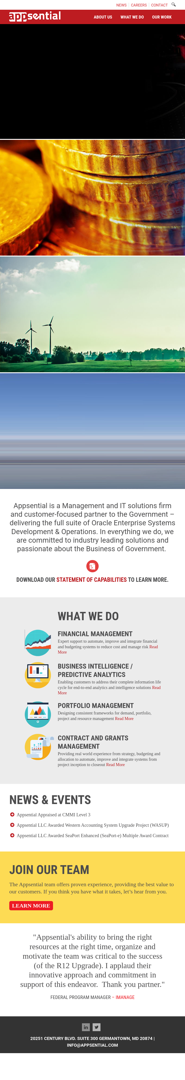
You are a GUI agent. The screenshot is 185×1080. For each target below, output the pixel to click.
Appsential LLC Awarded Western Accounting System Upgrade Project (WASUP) (93, 825)
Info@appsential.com (92, 1045)
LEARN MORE (31, 906)
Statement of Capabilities (91, 579)
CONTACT (159, 5)
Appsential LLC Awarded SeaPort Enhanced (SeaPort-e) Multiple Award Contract (93, 835)
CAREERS (139, 5)
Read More (124, 718)
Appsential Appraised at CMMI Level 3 (53, 814)
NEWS (121, 5)
